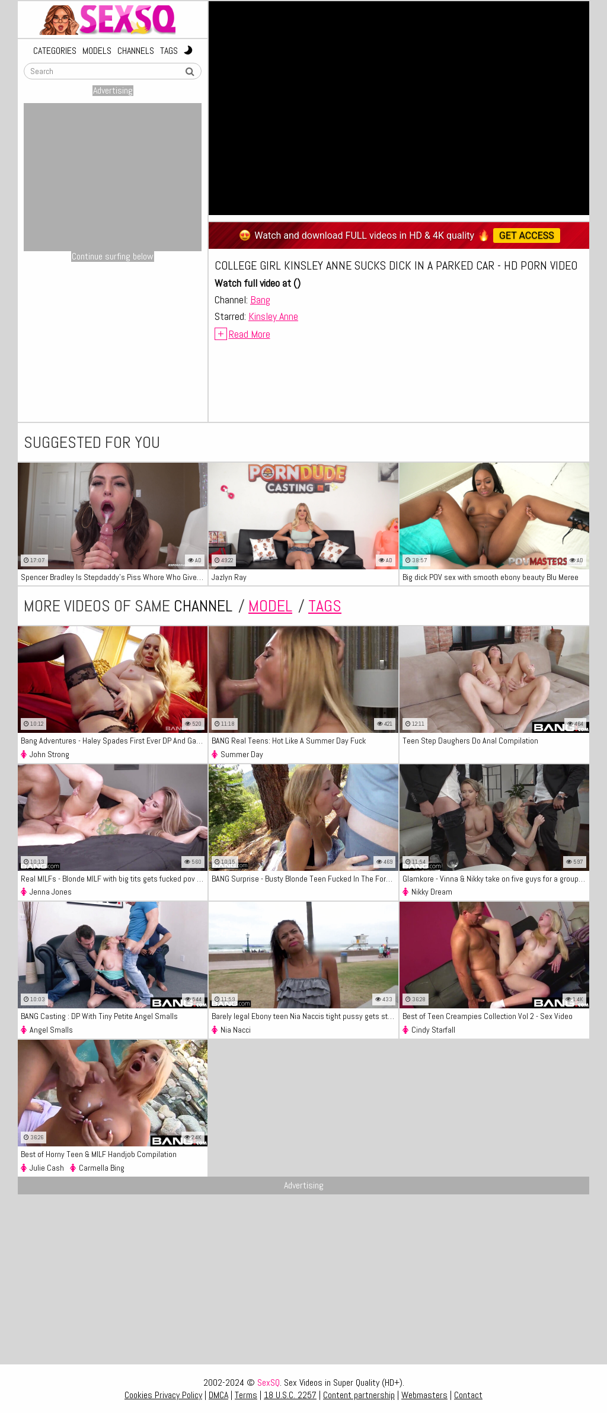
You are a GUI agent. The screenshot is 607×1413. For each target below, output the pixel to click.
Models (96, 51)
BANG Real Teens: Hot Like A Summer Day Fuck (289, 740)
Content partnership (359, 1395)
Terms (246, 1395)
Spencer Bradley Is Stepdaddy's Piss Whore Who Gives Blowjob (114, 577)
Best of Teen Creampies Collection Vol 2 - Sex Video (487, 1016)
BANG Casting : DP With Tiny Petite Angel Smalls (99, 1016)
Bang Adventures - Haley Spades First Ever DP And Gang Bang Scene (114, 740)
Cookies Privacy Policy (163, 1395)
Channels (135, 51)
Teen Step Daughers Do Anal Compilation (470, 740)
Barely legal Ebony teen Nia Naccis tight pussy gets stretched (305, 1016)
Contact (468, 1395)
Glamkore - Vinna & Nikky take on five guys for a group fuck (495, 878)
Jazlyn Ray (229, 577)
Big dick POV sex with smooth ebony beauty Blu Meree (490, 577)
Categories (54, 51)
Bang (260, 299)
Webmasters (424, 1395)
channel (203, 605)
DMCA (218, 1395)
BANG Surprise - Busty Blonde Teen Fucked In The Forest (304, 878)
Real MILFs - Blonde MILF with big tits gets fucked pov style (114, 878)
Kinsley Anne (273, 316)
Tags (169, 51)
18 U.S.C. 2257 (290, 1395)
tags (324, 605)
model (270, 605)
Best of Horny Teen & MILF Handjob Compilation (99, 1154)
